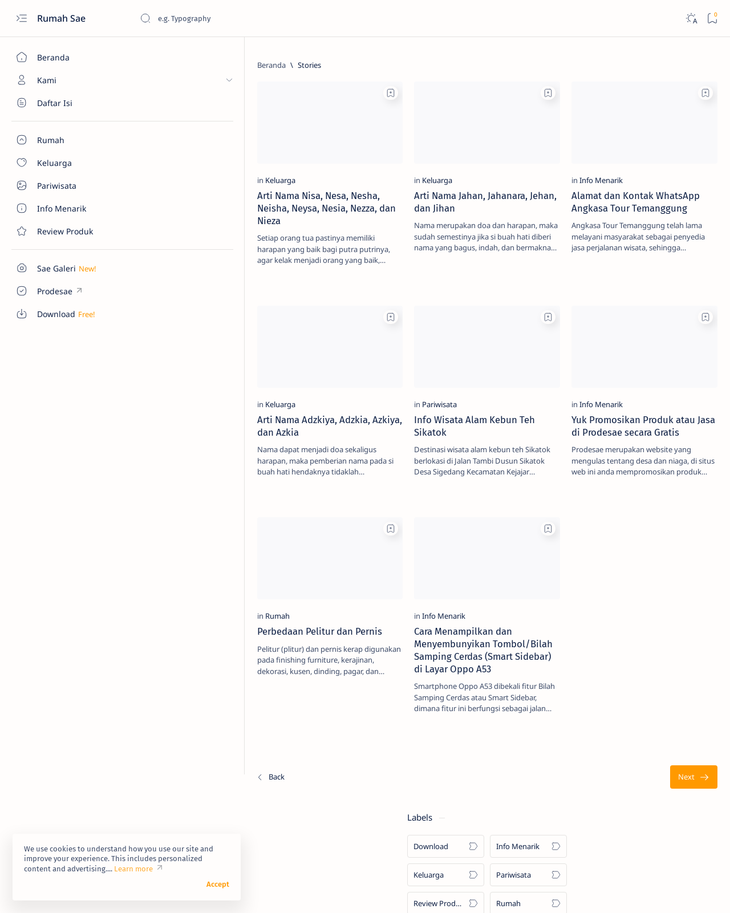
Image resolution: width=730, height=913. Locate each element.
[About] (65, 102)
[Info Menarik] (442, 167)
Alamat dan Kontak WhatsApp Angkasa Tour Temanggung (464, 195)
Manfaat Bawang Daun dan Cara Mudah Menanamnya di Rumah (643, 534)
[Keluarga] (167, 167)
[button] (678, 890)
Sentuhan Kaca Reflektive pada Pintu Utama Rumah (641, 484)
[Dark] (691, 19)
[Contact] (65, 231)
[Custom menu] (65, 268)
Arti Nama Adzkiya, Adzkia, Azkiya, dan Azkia (200, 400)
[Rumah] (164, 589)
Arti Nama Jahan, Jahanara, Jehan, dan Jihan (334, 189)
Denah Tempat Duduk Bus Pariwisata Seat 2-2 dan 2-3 (632, 359)
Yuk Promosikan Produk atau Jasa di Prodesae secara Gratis (473, 406)
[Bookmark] (712, 19)
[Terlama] (511, 763)
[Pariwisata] (303, 378)
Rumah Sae (62, 18)
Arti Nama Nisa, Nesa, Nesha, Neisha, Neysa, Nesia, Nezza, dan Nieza (205, 195)
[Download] (596, 94)
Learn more (133, 869)
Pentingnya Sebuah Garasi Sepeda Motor (631, 709)
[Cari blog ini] (225, 18)
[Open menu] (21, 19)
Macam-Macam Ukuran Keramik (642, 440)
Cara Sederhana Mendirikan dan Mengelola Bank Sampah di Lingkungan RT (643, 590)
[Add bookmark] (254, 93)
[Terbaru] (157, 763)
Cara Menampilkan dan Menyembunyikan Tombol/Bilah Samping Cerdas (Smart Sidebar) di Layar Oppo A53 (332, 629)
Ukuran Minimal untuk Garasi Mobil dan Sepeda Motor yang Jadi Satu (639, 653)
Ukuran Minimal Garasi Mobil (637, 402)
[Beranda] (65, 57)
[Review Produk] (596, 151)
